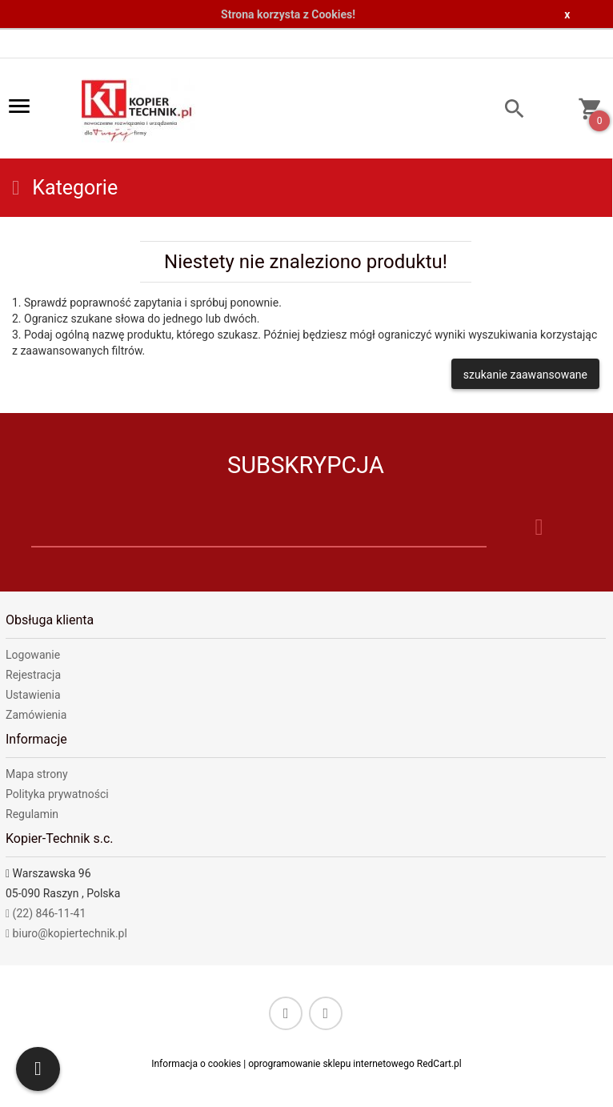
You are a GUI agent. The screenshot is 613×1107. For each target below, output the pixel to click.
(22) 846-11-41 (46, 913)
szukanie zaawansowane (525, 374)
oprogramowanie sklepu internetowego (331, 1063)
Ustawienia (33, 694)
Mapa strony (37, 774)
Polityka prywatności (57, 794)
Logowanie (33, 654)
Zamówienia (36, 714)
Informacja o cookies (196, 1063)
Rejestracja (33, 674)
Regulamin (32, 814)
